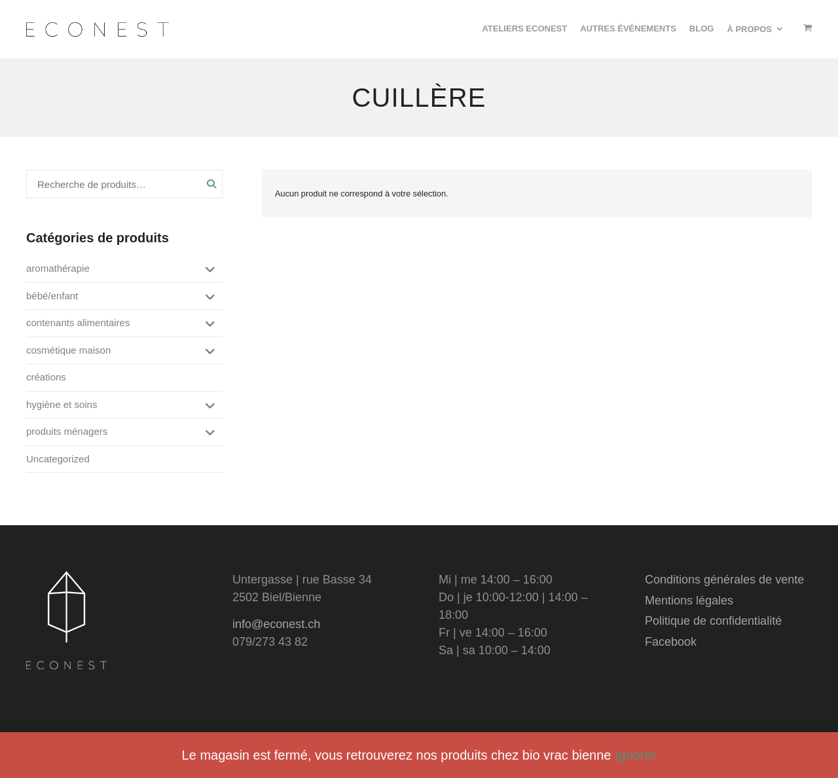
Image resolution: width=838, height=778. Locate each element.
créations (46, 376)
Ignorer (635, 755)
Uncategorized (58, 458)
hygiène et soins (61, 404)
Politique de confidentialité (713, 620)
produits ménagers (66, 431)
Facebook (671, 641)
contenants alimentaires (78, 322)
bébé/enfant (52, 295)
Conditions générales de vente (724, 579)
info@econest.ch (276, 624)
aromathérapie (58, 268)
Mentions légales (689, 600)
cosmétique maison (68, 350)
